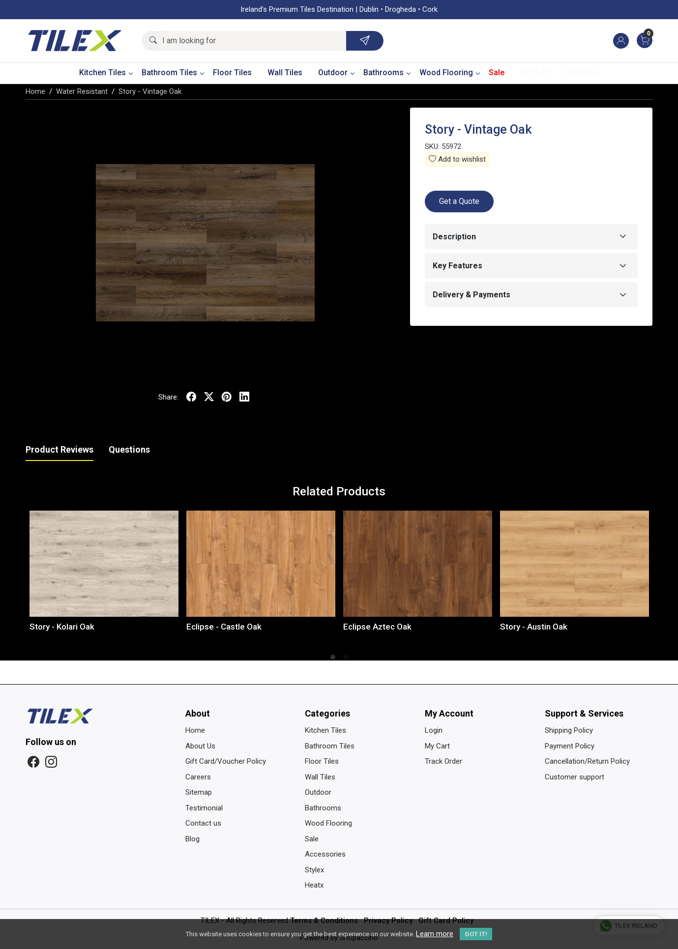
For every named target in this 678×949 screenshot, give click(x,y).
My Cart (437, 746)
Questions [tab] (129, 449)
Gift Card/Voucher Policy (225, 761)
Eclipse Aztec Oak (377, 627)
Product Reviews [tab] (59, 449)
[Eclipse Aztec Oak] (417, 564)
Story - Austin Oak (533, 627)
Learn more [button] (434, 933)
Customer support (574, 777)
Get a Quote (459, 201)
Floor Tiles (232, 72)
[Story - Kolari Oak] (103, 564)
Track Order (443, 761)
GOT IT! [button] (476, 934)
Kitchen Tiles (105, 72)
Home (195, 730)
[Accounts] (621, 41)
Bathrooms (386, 72)
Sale (496, 72)
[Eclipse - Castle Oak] (260, 564)
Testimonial (204, 808)
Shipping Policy (569, 730)
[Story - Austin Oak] (574, 564)
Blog (192, 838)
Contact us (203, 823)
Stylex (535, 73)
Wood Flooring (449, 72)
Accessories (325, 854)
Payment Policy (569, 746)
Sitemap (198, 792)
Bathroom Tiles (173, 72)
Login (433, 730)
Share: (168, 397)
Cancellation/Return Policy (587, 761)
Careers (198, 777)
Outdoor (336, 72)
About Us (200, 746)
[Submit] (364, 41)
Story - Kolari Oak (61, 627)
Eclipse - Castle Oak (224, 627)
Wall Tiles (284, 72)
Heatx (581, 73)
